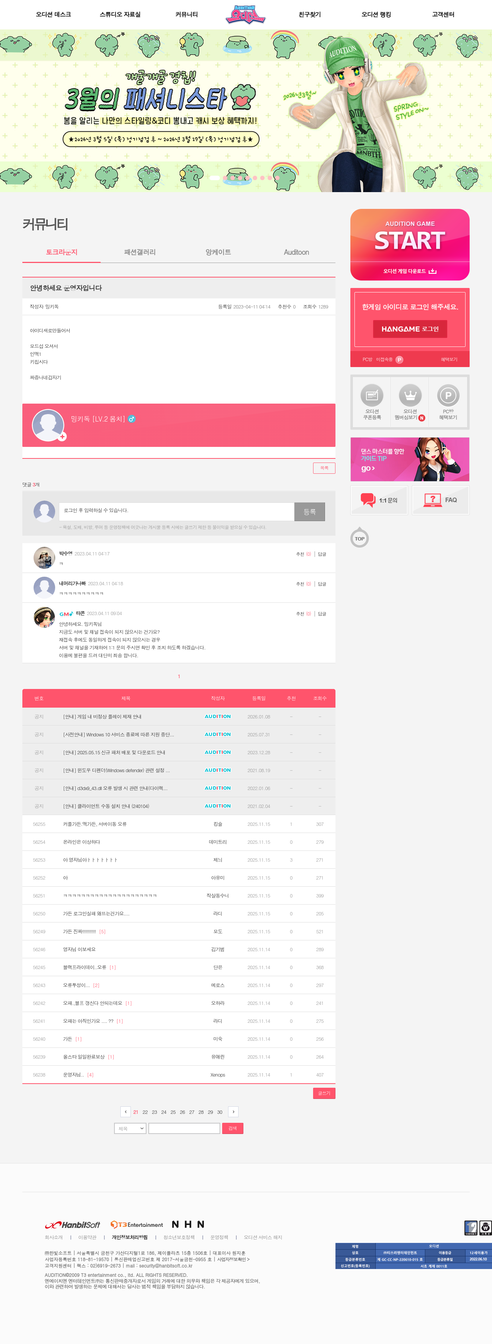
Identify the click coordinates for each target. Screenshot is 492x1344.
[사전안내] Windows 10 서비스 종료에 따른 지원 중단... (118, 734)
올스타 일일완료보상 (88, 1057)
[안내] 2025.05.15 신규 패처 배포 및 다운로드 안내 (114, 752)
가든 (72, 1039)
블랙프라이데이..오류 (89, 967)
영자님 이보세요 (79, 949)
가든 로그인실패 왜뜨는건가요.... (96, 914)
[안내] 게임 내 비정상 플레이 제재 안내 (102, 717)
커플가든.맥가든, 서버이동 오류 (94, 824)
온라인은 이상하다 (81, 842)
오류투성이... (81, 985)
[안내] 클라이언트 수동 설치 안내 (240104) (106, 806)
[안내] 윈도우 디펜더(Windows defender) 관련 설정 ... (116, 770)
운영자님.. (78, 1075)
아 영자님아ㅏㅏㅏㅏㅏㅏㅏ (90, 860)
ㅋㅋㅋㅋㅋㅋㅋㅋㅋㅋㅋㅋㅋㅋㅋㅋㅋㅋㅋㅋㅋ (110, 896)
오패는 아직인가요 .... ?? (93, 1021)
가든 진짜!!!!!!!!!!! (84, 931)
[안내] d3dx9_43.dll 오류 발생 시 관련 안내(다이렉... (115, 788)
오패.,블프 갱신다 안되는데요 (97, 1003)
